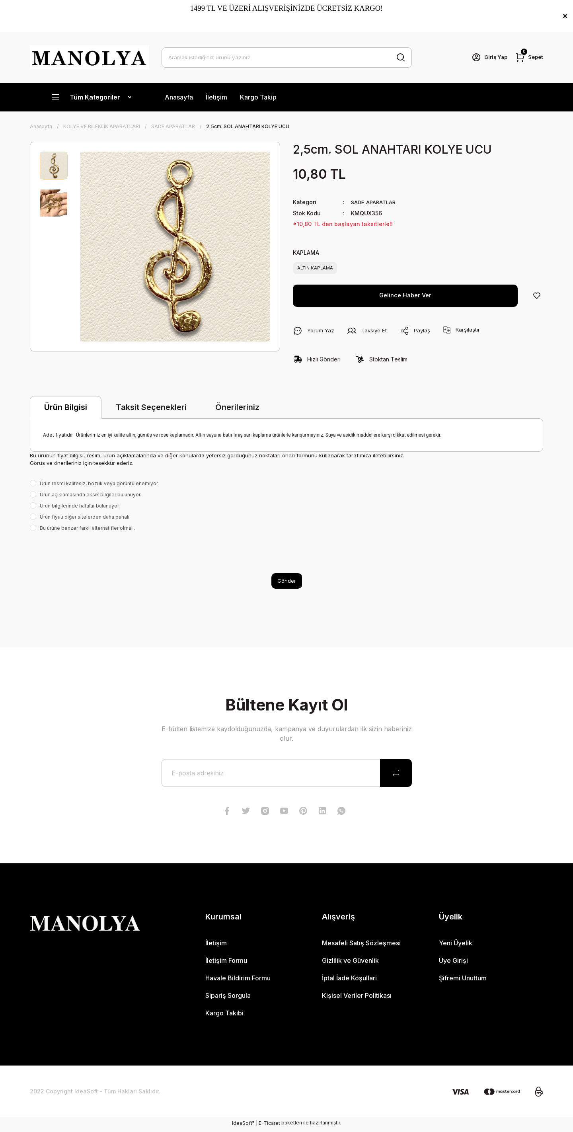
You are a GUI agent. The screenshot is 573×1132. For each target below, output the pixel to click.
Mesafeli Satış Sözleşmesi (361, 946)
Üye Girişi (453, 964)
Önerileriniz (237, 409)
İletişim (216, 97)
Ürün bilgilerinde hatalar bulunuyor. (80, 508)
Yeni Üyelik (455, 946)
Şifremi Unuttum (463, 981)
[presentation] (90, 554)
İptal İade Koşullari (349, 981)
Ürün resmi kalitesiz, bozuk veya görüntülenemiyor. (99, 486)
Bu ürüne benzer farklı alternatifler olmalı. (87, 530)
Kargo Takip (258, 97)
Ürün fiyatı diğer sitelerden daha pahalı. (85, 519)
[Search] (287, 57)
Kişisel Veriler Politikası (357, 999)
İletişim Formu (226, 964)
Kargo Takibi (224, 1016)
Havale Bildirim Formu (238, 981)
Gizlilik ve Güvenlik (350, 964)
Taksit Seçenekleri (151, 409)
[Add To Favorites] (536, 298)
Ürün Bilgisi (65, 410)
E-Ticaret (269, 1126)
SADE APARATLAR (374, 202)
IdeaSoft (243, 1126)
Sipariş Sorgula (228, 999)
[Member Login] (487, 57)
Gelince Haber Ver (405, 298)
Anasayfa (179, 97)
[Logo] (89, 57)
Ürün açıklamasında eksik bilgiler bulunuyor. (90, 497)
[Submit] (396, 776)
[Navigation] (91, 97)
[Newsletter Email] (287, 776)
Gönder (286, 583)
